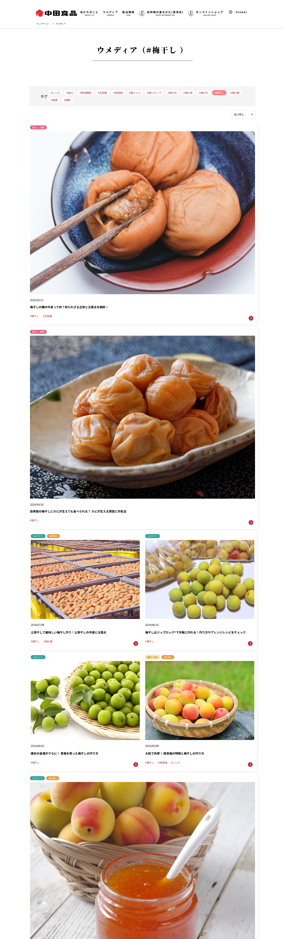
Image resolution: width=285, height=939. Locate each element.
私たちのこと (89, 13)
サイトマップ (174, 909)
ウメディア (110, 13)
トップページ (43, 23)
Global (237, 12)
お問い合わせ (175, 890)
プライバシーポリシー (144, 909)
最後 (161, 567)
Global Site (112, 909)
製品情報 (128, 13)
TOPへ (273, 838)
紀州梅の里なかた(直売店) (123, 899)
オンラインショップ (205, 13)
